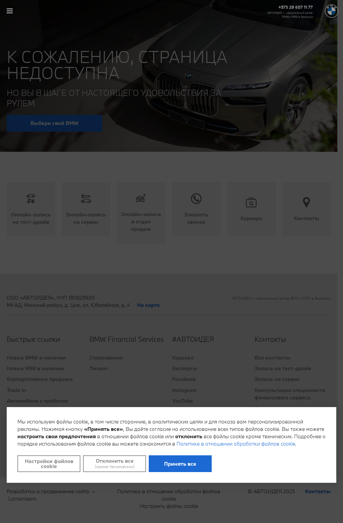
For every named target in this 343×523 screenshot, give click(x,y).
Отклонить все (114, 463)
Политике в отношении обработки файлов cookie (236, 443)
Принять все (180, 463)
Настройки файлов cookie (49, 463)
